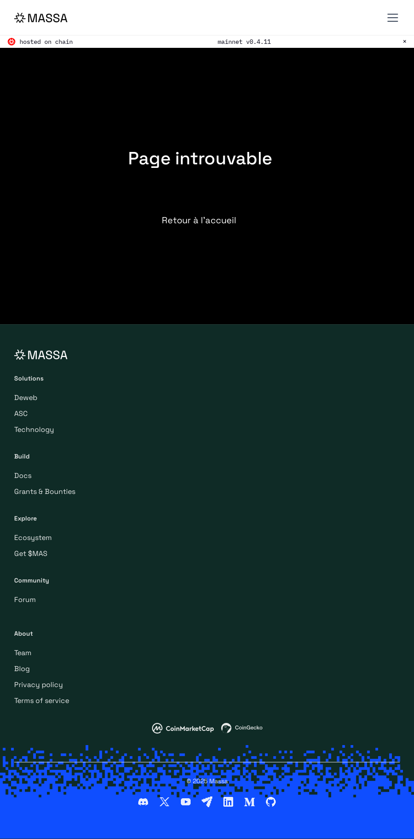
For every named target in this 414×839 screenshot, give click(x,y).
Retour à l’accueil (199, 220)
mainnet (230, 42)
